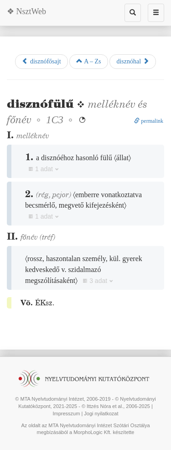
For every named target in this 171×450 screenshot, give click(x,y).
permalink (148, 121)
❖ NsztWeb (26, 11)
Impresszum (66, 413)
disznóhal (132, 61)
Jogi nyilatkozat (101, 413)
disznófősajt (41, 61)
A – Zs (88, 61)
